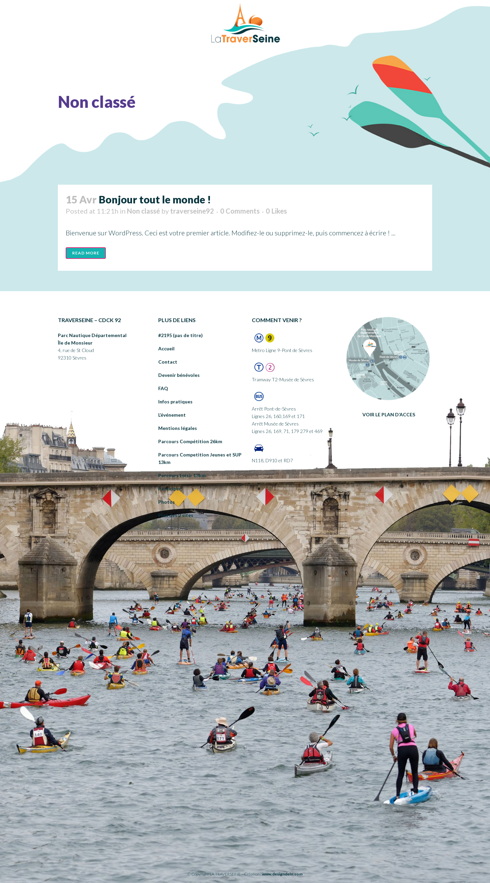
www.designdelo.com (282, 874)
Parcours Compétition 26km (190, 441)
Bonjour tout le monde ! (155, 199)
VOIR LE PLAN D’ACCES (388, 414)
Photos (166, 502)
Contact (167, 362)
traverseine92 (192, 211)
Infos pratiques (175, 401)
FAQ (163, 388)
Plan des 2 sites (175, 515)
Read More (85, 252)
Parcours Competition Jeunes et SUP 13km (200, 458)
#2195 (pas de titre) (180, 335)
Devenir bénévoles (179, 375)
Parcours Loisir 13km (182, 475)
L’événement (172, 415)
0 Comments (240, 211)
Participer (169, 489)
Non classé (143, 211)
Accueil (166, 348)
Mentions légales (177, 428)
